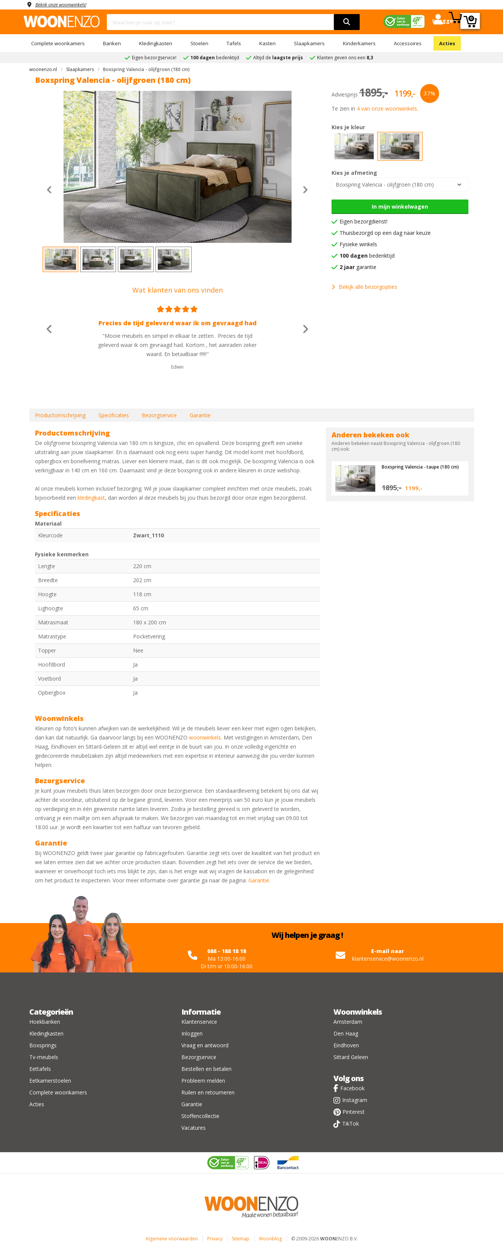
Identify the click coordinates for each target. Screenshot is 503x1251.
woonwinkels (205, 737)
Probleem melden (203, 1080)
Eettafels (40, 1068)
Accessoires (408, 43)
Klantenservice (199, 1021)
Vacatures (193, 1127)
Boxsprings (43, 1045)
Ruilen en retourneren (208, 1092)
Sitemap (240, 1238)
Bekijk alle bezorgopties (364, 286)
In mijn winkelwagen (400, 206)
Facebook (352, 1088)
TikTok (350, 1123)
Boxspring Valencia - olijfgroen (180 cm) (385, 184)
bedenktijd (367, 255)
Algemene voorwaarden (172, 1238)
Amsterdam (347, 1021)
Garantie (200, 415)
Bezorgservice (159, 415)
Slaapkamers (309, 43)
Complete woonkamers (58, 43)
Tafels (234, 43)
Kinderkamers (359, 43)
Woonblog (270, 1238)
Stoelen (199, 43)
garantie (358, 267)
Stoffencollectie (200, 1116)
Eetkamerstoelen (50, 1080)
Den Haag (345, 1033)
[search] (347, 22)
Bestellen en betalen (206, 1068)
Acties (447, 43)
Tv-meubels (43, 1057)
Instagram (354, 1100)
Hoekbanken (44, 1021)
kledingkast (91, 497)
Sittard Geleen (350, 1057)
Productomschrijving (60, 415)
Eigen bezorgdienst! (363, 221)
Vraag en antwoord (204, 1045)
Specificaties (113, 415)
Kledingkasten (155, 43)
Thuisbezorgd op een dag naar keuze (385, 232)
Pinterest (354, 1111)
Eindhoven (346, 1045)
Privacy (214, 1238)
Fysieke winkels (358, 244)
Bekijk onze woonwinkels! (65, 4)
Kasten (267, 43)
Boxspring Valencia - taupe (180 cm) (419, 469)
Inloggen (192, 1033)
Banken (112, 43)
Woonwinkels (357, 1012)
